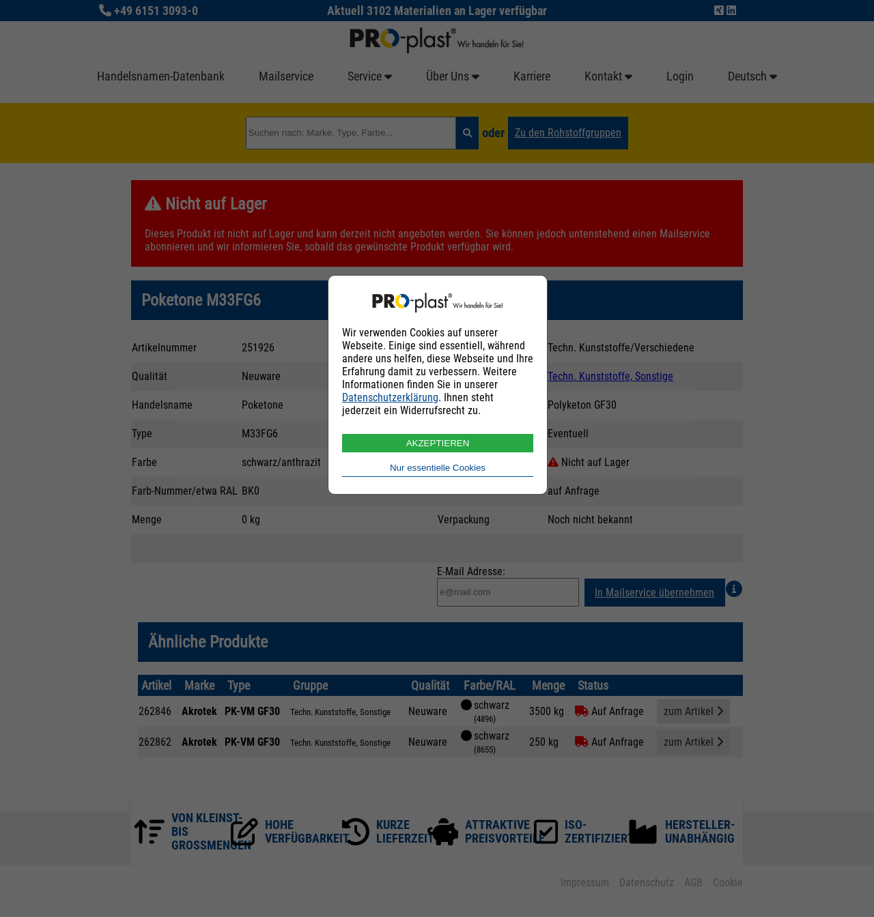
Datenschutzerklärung (390, 397)
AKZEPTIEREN (438, 443)
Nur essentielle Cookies (437, 468)
